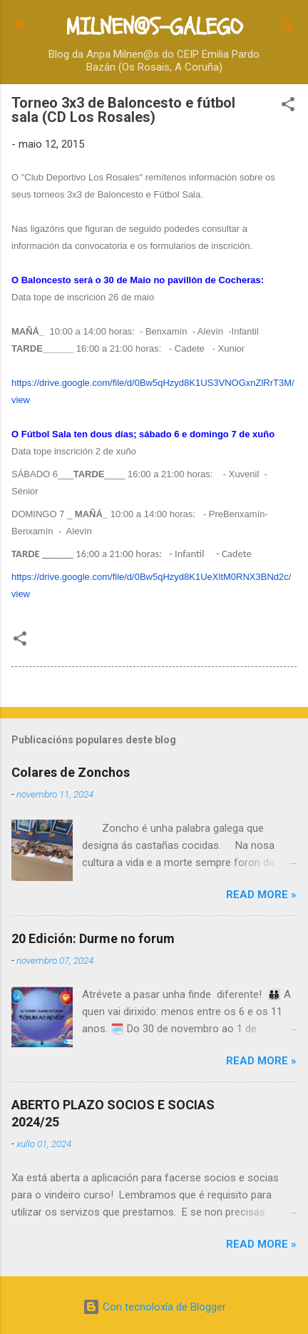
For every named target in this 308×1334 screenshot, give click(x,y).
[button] (288, 107)
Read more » (261, 894)
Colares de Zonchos (70, 772)
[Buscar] (288, 29)
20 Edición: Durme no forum (93, 938)
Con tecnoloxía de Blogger (154, 1306)
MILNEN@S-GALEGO (154, 27)
